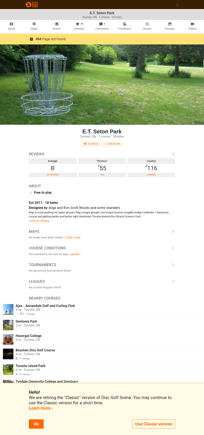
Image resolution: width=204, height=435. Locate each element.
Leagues (102, 281)
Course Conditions (102, 248)
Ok (36, 424)
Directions (91, 143)
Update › (75, 254)
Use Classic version (153, 424)
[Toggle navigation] (177, 4)
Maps (102, 231)
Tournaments (102, 265)
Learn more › (41, 408)
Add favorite (112, 143)
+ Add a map (72, 237)
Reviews (102, 154)
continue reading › (39, 220)
